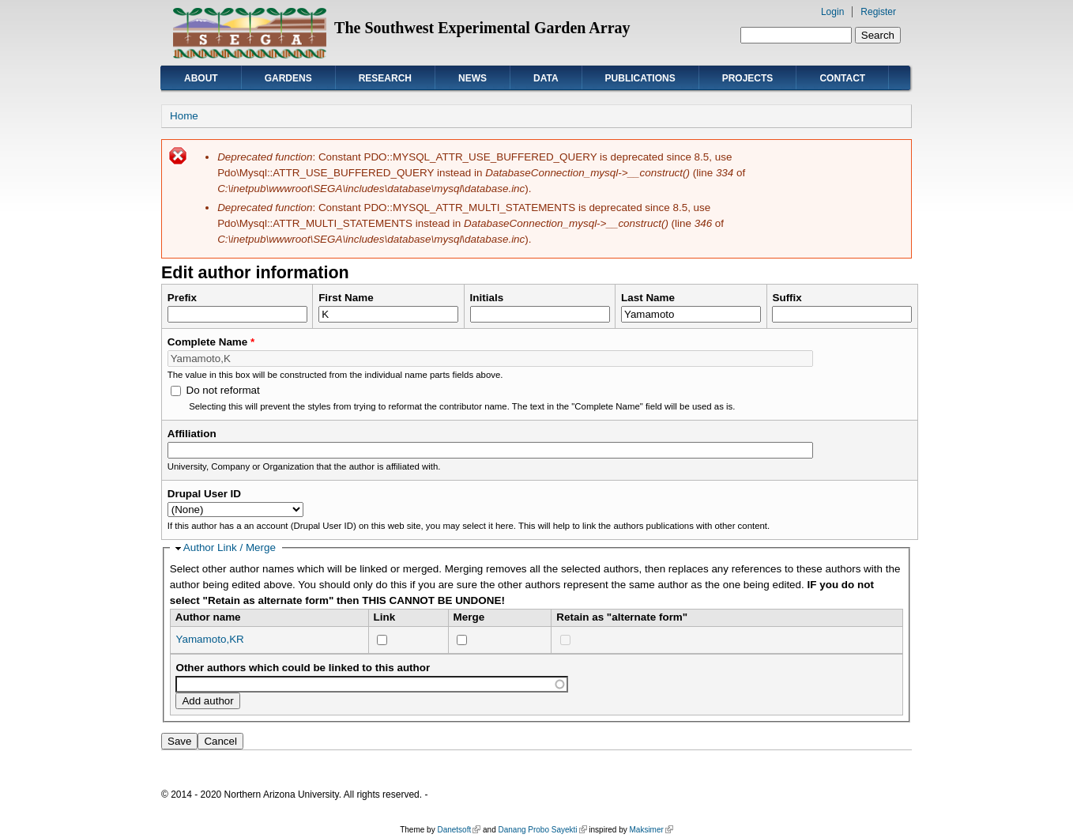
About (201, 78)
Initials (487, 298)
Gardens (288, 78)
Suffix (786, 298)
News (472, 78)
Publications (640, 78)
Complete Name (211, 342)
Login (832, 11)
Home (184, 116)
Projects (748, 78)
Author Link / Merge (229, 547)
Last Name (648, 298)
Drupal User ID (204, 494)
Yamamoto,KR (209, 639)
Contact (842, 78)
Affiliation (192, 434)
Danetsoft (458, 829)
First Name (345, 298)
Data (546, 78)
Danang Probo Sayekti (542, 829)
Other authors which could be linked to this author (302, 668)
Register (878, 11)
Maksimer (650, 829)
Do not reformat (222, 390)
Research (385, 78)
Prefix (182, 298)
